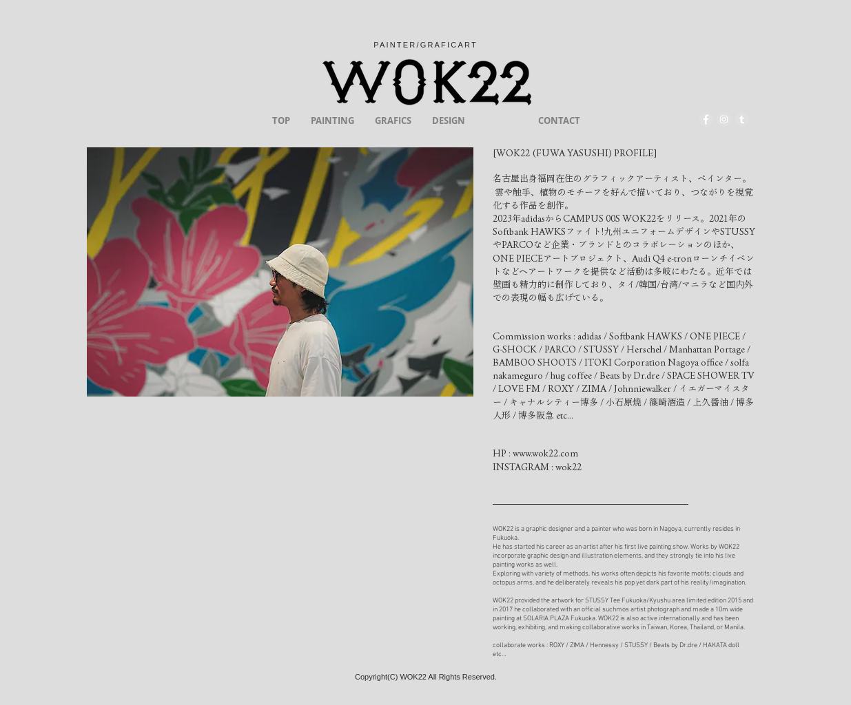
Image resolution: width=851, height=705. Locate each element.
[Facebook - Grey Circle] (706, 119)
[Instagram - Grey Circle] (724, 119)
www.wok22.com (545, 453)
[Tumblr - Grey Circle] (742, 119)
